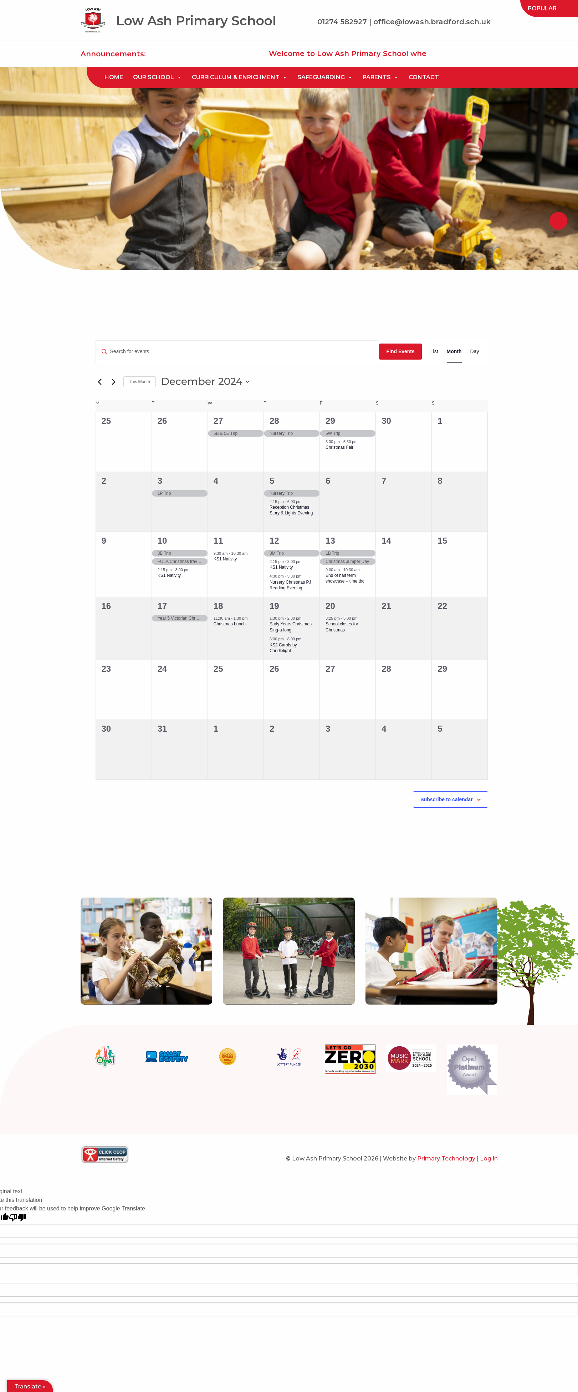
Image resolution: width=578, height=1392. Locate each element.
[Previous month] (100, 381)
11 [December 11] (218, 540)
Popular (542, 8)
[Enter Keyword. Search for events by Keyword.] (237, 351)
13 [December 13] (330, 540)
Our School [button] (157, 77)
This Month (139, 381)
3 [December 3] (160, 481)
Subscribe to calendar (446, 799)
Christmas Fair (339, 447)
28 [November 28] (274, 421)
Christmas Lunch (230, 623)
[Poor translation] (17, 1218)
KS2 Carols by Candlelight (283, 648)
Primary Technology (446, 1158)
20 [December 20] (330, 606)
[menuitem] (542, 8)
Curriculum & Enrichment (239, 77)
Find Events (400, 351)
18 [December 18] (218, 606)
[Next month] (113, 381)
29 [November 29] (330, 421)
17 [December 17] (162, 606)
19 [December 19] (274, 606)
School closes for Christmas (342, 627)
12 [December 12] (274, 540)
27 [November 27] (218, 421)
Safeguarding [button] (325, 77)
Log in (489, 1158)
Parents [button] (381, 77)
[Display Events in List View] (434, 351)
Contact (424, 77)
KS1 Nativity (169, 575)
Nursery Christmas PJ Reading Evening (290, 585)
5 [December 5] (272, 481)
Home (113, 77)
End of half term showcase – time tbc (345, 578)
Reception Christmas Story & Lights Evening (291, 510)
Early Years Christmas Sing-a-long (291, 627)
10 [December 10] (162, 540)
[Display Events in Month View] (454, 351)
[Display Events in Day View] (474, 351)
